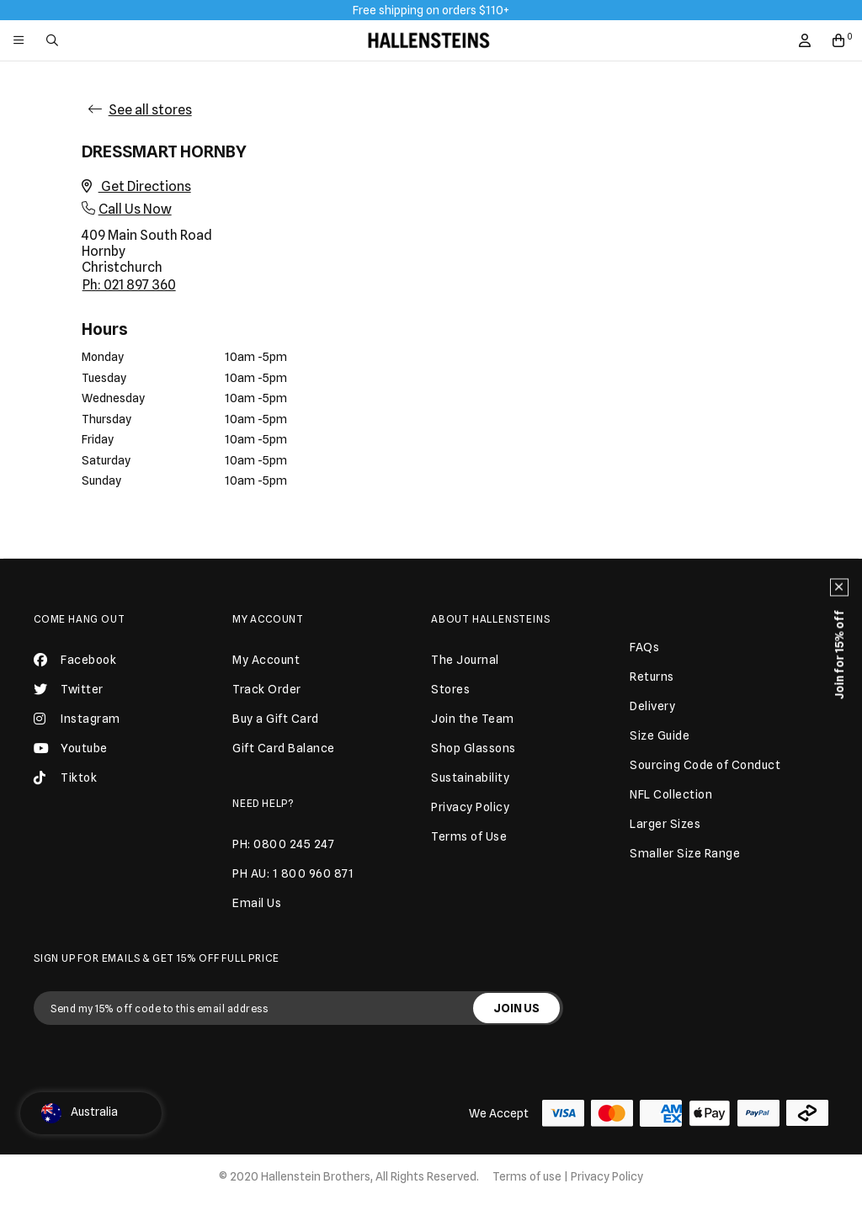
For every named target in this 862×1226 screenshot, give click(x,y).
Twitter (69, 689)
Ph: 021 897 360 (129, 285)
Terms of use (526, 1176)
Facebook (75, 659)
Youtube (71, 748)
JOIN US (516, 1008)
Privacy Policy (607, 1176)
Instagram (77, 718)
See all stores (150, 110)
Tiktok (65, 777)
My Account (268, 619)
